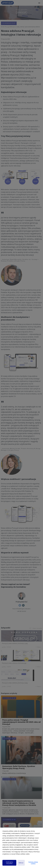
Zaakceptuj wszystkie (9, 862)
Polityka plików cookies (33, 862)
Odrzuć (21, 863)
